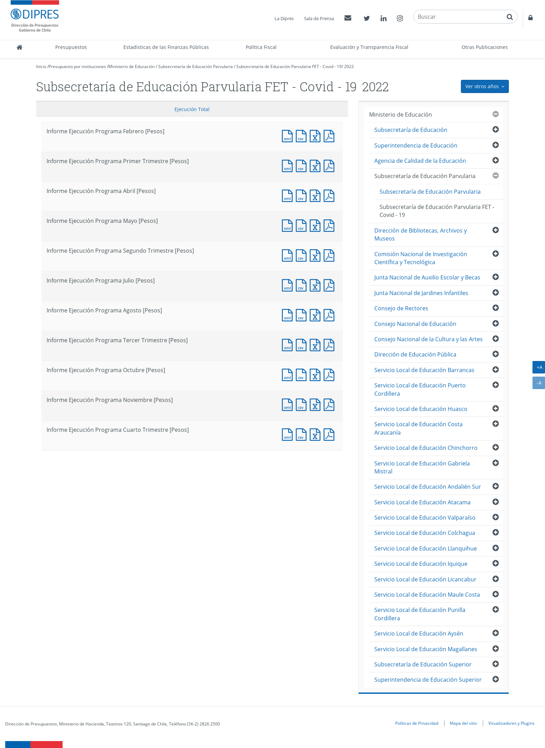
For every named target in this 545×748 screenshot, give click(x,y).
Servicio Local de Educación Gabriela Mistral (422, 467)
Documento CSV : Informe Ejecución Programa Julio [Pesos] (303, 284)
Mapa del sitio (463, 723)
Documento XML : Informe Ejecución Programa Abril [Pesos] (289, 195)
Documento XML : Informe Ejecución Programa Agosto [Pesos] (289, 314)
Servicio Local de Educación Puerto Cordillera (420, 389)
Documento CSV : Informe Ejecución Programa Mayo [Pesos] (303, 225)
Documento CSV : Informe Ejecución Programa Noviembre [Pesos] (303, 404)
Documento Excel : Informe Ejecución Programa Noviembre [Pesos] (317, 404)
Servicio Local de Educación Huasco (420, 409)
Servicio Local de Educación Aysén (418, 633)
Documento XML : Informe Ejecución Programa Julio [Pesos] (289, 284)
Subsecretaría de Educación (410, 130)
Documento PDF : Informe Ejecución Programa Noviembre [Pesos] (330, 404)
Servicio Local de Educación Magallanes (425, 649)
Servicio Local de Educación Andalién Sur (427, 486)
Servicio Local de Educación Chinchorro (426, 448)
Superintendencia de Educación (415, 145)
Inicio (41, 66)
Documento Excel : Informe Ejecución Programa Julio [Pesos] (317, 284)
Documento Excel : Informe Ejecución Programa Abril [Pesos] (317, 195)
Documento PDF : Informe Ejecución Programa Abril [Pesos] (330, 195)
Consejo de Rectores (401, 308)
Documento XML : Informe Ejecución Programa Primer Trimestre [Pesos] (289, 165)
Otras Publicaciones (485, 47)
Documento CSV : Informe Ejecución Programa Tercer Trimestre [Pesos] (303, 344)
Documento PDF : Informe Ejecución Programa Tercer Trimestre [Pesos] (330, 344)
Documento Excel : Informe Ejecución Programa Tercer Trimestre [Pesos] (317, 344)
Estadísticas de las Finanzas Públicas (166, 47)
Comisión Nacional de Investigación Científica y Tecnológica (420, 258)
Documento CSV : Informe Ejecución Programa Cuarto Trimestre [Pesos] (303, 434)
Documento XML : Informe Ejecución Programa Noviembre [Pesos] (289, 404)
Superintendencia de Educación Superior (428, 679)
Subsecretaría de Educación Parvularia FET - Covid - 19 (289, 66)
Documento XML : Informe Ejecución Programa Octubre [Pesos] (289, 374)
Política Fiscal (261, 47)
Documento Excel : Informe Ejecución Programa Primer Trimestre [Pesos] (317, 165)
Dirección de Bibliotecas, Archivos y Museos (420, 234)
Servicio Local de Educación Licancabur (425, 579)
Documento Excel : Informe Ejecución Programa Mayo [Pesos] (317, 225)
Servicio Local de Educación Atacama (422, 502)
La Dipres (284, 18)
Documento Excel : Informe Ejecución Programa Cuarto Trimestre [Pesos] (317, 434)
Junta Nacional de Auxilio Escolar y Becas (427, 277)
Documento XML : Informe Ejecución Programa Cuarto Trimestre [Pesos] (289, 434)
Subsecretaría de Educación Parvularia (195, 66)
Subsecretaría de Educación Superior (423, 664)
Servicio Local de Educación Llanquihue (425, 548)
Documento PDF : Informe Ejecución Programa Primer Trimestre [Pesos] (330, 165)
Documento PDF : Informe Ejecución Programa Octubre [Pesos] (330, 374)
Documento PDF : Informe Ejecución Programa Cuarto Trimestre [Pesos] (330, 434)
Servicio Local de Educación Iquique (420, 564)
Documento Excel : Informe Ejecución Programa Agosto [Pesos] (317, 314)
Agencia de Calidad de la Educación (420, 161)
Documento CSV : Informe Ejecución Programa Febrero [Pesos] (303, 135)
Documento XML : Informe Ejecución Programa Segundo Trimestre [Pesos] (289, 254)
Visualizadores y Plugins (511, 723)
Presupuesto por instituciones (77, 66)
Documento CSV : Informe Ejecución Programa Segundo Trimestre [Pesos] (303, 254)
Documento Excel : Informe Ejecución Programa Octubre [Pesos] (317, 374)
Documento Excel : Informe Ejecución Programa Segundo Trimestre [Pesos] (317, 254)
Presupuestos (71, 47)
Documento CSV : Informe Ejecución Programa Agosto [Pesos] (303, 314)
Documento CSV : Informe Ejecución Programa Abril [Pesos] (303, 195)
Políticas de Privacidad (416, 723)
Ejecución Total (192, 109)
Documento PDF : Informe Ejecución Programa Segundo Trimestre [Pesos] (330, 254)
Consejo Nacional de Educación (415, 324)
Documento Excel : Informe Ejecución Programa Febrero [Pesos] (317, 135)
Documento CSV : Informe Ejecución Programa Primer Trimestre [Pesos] (303, 165)
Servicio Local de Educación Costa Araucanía (418, 428)
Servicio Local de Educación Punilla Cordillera (419, 614)
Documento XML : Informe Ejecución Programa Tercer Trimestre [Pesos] (289, 344)
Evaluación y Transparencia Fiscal (369, 47)
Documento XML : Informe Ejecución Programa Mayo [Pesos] (289, 225)
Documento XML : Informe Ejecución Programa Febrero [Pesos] (289, 135)
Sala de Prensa (319, 18)
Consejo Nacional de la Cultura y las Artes (428, 339)
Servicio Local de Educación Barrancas (424, 370)
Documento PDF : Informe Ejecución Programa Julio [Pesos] (330, 284)
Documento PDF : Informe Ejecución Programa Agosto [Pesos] (330, 314)
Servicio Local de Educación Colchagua (424, 533)
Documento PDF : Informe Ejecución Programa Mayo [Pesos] (330, 225)
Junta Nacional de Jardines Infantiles (421, 293)
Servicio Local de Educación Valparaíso (424, 517)
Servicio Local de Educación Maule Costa (427, 594)
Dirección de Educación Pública (415, 354)
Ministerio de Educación (131, 66)
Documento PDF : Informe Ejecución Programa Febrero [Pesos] (330, 135)
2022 (349, 66)
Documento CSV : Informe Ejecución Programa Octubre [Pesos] (303, 374)
